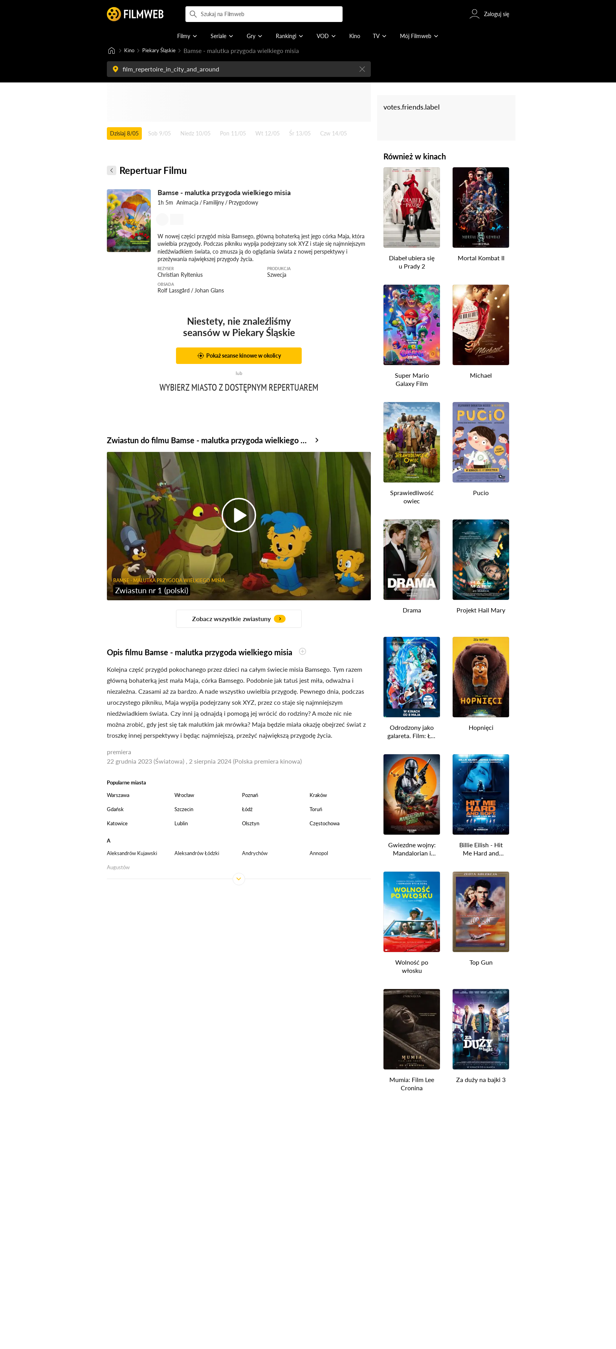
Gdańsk (115, 810)
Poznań (250, 796)
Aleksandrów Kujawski (132, 854)
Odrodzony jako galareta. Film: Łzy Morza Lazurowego (411, 732)
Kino (130, 51)
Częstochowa (324, 824)
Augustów (118, 868)
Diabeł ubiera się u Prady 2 (411, 263)
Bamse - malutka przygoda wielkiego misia (224, 193)
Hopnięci (481, 728)
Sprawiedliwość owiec (412, 497)
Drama (412, 610)
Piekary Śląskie (165, 51)
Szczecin (183, 810)
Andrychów (255, 854)
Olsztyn (250, 824)
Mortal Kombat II (481, 258)
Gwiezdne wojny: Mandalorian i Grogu (412, 850)
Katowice (117, 824)
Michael (481, 376)
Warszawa (118, 796)
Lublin (181, 824)
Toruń (316, 810)
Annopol (319, 854)
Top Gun (481, 963)
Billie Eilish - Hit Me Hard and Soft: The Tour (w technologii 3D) (481, 850)
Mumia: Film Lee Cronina (411, 1084)
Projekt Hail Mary (480, 610)
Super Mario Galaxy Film (412, 380)
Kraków (318, 796)
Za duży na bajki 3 (481, 1080)
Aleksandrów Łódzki (196, 854)
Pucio (481, 493)
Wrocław (184, 796)
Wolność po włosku (411, 967)
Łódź (247, 810)
